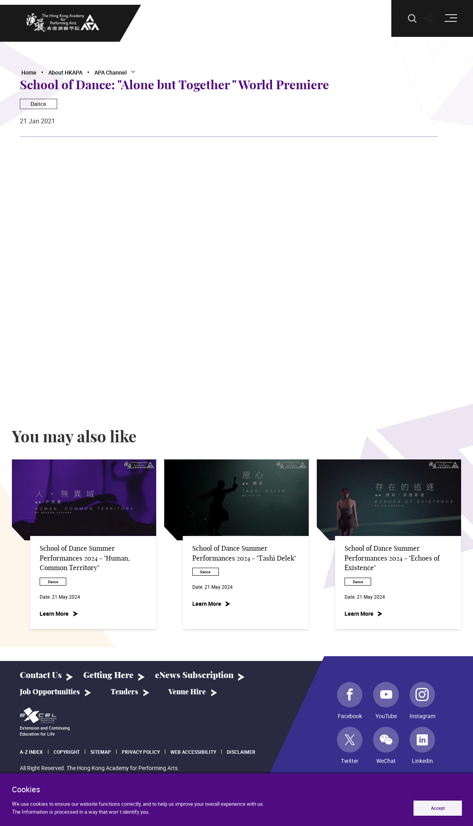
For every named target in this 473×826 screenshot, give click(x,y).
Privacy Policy (141, 752)
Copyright (67, 752)
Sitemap (100, 752)
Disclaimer (241, 752)
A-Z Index (31, 752)
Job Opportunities (50, 692)
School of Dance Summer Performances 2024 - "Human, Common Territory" (85, 559)
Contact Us (41, 675)
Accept (438, 808)
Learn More (54, 613)
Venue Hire (187, 692)
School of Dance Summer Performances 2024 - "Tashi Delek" (244, 554)
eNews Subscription (194, 675)
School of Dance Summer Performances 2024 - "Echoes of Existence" (392, 559)
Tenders (124, 692)
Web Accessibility (193, 752)
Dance (38, 104)
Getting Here (108, 675)
